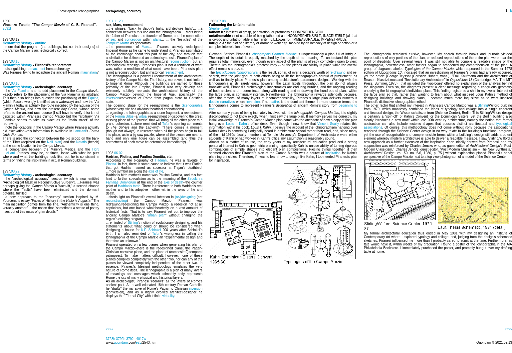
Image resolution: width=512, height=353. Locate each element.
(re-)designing (185, 197)
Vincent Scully (328, 124)
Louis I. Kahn (236, 124)
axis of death (173, 182)
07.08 (221, 21)
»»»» (508, 329)
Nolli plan (54, 142)
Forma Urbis (124, 116)
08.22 (15, 171)
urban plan (156, 215)
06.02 (118, 153)
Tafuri (166, 124)
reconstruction (179, 61)
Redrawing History (17, 65)
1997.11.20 (114, 21)
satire (275, 102)
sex (113, 39)
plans (157, 39)
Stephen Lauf (219, 28)
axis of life (155, 171)
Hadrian (161, 160)
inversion (112, 98)
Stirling (133, 222)
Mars (145, 47)
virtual (142, 116)
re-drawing (338, 72)
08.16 (15, 61)
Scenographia (192, 105)
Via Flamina (20, 91)
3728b (110, 339)
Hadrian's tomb (129, 186)
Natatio (81, 142)
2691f (7, 28)
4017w (141, 339)
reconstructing (116, 200)
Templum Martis (117, 43)
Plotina (111, 164)
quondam (121, 342)
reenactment (36, 69)
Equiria (93, 98)
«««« (109, 329)
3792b (121, 339)
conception (133, 39)
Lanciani (80, 131)
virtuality (168, 296)
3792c (130, 339)
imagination (88, 72)
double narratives (222, 102)
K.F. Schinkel (151, 230)
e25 (138, 342)
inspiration (333, 153)
